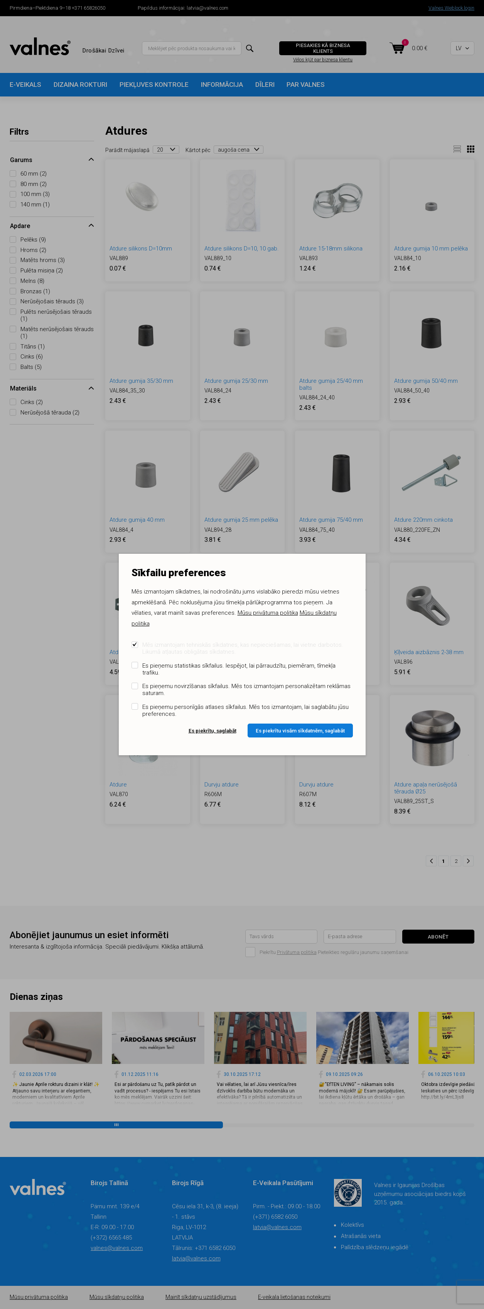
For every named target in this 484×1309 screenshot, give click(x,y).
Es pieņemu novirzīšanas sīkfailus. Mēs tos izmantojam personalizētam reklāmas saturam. (246, 690)
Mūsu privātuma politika (268, 612)
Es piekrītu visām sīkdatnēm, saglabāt (300, 730)
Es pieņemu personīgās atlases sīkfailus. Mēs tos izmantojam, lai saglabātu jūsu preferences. (245, 710)
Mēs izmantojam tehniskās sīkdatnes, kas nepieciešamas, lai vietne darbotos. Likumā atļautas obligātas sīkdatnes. (242, 648)
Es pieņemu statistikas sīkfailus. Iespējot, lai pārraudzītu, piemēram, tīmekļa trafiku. (239, 669)
